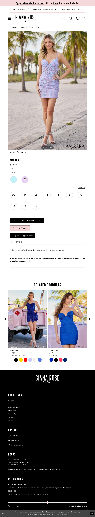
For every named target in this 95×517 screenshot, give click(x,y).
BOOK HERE (12, 491)
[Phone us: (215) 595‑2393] (18, 9)
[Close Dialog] (3, 513)
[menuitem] (47, 9)
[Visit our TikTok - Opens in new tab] (18, 506)
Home (14, 27)
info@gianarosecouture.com (16, 445)
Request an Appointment (23, 236)
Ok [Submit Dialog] (92, 513)
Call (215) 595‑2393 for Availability (27, 221)
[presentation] (27, 319)
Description (16, 242)
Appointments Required (30, 3)
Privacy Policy (12, 410)
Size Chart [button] (81, 188)
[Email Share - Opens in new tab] (25, 152)
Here (56, 3)
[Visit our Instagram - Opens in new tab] (9, 506)
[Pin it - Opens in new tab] (22, 152)
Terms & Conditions (14, 407)
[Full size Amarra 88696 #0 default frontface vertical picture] (47, 90)
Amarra (24, 27)
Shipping (11, 417)
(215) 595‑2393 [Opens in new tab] (13, 435)
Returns (10, 421)
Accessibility (12, 414)
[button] (9, 18)
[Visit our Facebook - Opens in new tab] (13, 506)
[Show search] (70, 18)
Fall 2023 (35, 27)
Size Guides (11, 404)
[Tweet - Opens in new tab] (18, 152)
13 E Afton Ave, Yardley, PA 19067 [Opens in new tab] (18, 440)
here (66, 514)
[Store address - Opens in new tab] (42, 9)
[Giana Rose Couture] (26, 18)
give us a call (80, 258)
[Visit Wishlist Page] (78, 18)
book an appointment (20, 261)
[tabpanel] (47, 90)
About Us (11, 400)
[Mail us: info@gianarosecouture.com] (71, 9)
